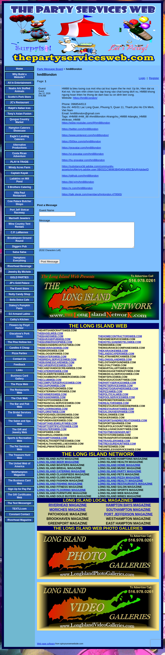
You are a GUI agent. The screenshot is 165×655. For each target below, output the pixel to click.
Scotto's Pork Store (19, 96)
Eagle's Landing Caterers (19, 138)
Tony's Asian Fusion (19, 113)
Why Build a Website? (19, 76)
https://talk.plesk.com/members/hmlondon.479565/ (92, 194)
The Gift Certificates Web (19, 496)
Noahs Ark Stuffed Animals (19, 90)
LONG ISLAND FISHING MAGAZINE (59, 488)
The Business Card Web (19, 482)
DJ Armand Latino (19, 313)
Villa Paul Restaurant (19, 194)
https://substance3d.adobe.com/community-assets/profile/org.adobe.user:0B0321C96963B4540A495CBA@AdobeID (105, 168)
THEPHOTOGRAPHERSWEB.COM (118, 393)
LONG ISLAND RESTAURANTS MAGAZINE (125, 488)
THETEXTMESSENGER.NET (114, 437)
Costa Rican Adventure (19, 155)
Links (19, 370)
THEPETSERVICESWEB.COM (115, 390)
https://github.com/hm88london (80, 175)
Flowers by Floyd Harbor (19, 326)
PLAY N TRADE (19, 161)
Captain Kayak (19, 173)
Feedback (19, 364)
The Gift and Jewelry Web (19, 431)
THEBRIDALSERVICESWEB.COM (56, 364)
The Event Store (19, 288)
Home (19, 68)
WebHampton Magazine (19, 473)
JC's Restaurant (19, 102)
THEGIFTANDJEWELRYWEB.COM (57, 428)
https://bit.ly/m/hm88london (78, 181)
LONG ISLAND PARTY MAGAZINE (119, 476)
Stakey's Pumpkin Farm (19, 307)
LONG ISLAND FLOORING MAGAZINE (61, 494)
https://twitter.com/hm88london (80, 129)
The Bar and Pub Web (19, 405)
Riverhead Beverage (19, 266)
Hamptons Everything (19, 259)
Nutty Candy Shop (19, 294)
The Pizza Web (19, 384)
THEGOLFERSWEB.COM (51, 434)
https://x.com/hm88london (77, 188)
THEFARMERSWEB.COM (52, 399)
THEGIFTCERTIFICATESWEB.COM (57, 431)
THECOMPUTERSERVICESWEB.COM (59, 387)
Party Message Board (50, 69)
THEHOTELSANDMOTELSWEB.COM (119, 347)
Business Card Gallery (19, 377)
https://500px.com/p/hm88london (81, 141)
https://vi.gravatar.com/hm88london (83, 153)
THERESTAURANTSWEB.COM (116, 413)
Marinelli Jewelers (19, 218)
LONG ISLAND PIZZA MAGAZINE (119, 482)
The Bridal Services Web (19, 414)
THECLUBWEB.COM (49, 384)
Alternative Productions (19, 146)
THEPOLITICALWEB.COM (113, 399)
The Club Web (19, 398)
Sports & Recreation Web (19, 439)
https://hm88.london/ (85, 97)
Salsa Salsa (19, 252)
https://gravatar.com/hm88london (81, 147)
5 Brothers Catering (19, 187)
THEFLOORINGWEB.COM (52, 413)
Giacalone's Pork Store (20, 335)
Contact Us (19, 358)
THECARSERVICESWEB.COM (54, 370)
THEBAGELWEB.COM (50, 338)
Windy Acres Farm (19, 167)
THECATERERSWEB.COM (52, 376)
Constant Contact (19, 514)
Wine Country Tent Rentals (19, 225)
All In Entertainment (19, 82)
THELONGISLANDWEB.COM (115, 364)
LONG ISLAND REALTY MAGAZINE (120, 485)
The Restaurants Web (19, 391)
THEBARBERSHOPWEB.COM (54, 347)
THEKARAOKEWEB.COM (113, 355)
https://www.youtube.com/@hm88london (86, 122)
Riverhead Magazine (19, 519)
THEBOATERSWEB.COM (51, 361)
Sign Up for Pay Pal (19, 489)
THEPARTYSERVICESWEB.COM (117, 387)
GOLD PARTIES (19, 277)
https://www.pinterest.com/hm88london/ (85, 135)
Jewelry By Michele (19, 271)
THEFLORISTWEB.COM (51, 416)
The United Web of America (19, 465)
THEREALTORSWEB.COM (113, 408)
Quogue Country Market (19, 121)
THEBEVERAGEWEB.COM (52, 352)
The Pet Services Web (19, 448)
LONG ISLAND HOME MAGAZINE (119, 470)
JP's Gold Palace (19, 283)
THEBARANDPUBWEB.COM (54, 344)
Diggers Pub (19, 246)
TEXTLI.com (19, 508)
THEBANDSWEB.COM (50, 341)
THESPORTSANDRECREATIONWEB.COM (122, 425)
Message (44, 220)
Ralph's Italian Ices (19, 108)
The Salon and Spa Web (19, 422)
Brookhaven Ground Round (19, 239)
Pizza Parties (19, 353)
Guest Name (46, 210)
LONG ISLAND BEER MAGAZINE (58, 466)
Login (142, 78)
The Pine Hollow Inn (19, 342)
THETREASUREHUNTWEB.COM (117, 448)
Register (154, 78)
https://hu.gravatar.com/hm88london (83, 160)
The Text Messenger (19, 503)
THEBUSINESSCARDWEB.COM (55, 367)
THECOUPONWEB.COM (51, 390)
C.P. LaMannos (19, 232)
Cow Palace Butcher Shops (19, 203)
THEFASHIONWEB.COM (51, 402)
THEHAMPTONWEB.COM (52, 443)
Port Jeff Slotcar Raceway (19, 211)
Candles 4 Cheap (20, 347)
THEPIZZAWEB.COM (110, 396)
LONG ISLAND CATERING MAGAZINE (61, 476)
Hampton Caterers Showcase (19, 129)
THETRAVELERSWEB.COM (114, 445)
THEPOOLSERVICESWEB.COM (116, 402)
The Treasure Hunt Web (19, 456)
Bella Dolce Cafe (19, 299)
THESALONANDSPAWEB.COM (116, 416)
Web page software (46, 649)
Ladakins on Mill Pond (19, 180)
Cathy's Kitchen (19, 319)
